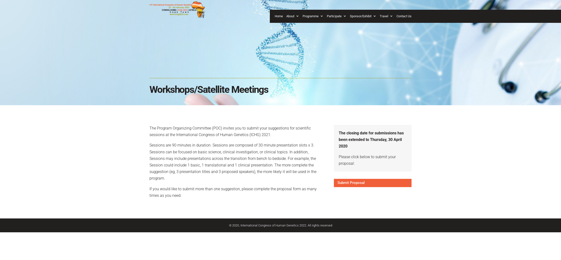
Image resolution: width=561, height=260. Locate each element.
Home (279, 16)
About (290, 16)
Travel (384, 16)
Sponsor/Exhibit (360, 16)
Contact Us (404, 16)
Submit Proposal (351, 183)
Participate (334, 16)
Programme (311, 16)
